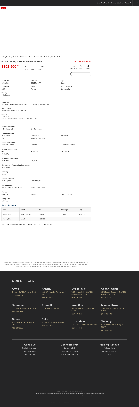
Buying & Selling (117, 3)
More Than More (30, 351)
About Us (128, 3)
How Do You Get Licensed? (69, 351)
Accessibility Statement (73, 402)
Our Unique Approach (29, 348)
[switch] (73, 68)
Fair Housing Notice (95, 402)
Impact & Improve (30, 354)
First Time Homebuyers (109, 351)
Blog (109, 354)
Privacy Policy (55, 402)
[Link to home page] (2, 3)
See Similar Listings (81, 74)
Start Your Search (103, 3)
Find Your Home (109, 348)
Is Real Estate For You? (69, 354)
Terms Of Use (41, 402)
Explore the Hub (69, 348)
